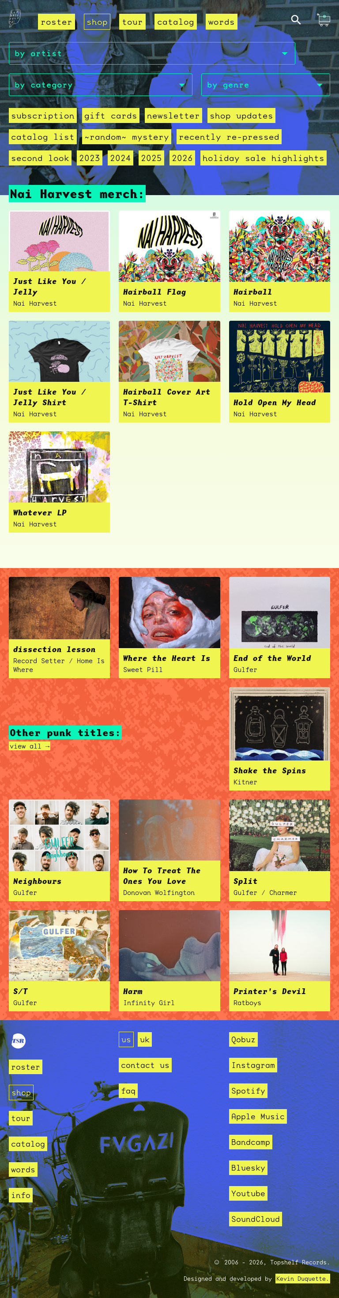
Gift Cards (110, 115)
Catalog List (43, 136)
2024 (120, 158)
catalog (175, 21)
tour (132, 21)
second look (40, 158)
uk (145, 1039)
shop (97, 21)
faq (128, 1091)
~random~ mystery (126, 136)
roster (56, 21)
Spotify (248, 1091)
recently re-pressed (229, 136)
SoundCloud (255, 1219)
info (20, 1195)
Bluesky (248, 1168)
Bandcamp (250, 1142)
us (126, 1039)
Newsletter (173, 115)
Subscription (43, 115)
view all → (29, 745)
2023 (89, 158)
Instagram (253, 1065)
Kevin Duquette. (302, 1279)
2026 (182, 158)
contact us (145, 1065)
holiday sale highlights (263, 158)
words (221, 21)
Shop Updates (241, 115)
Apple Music (258, 1116)
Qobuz (243, 1039)
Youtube (248, 1193)
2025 (151, 158)
